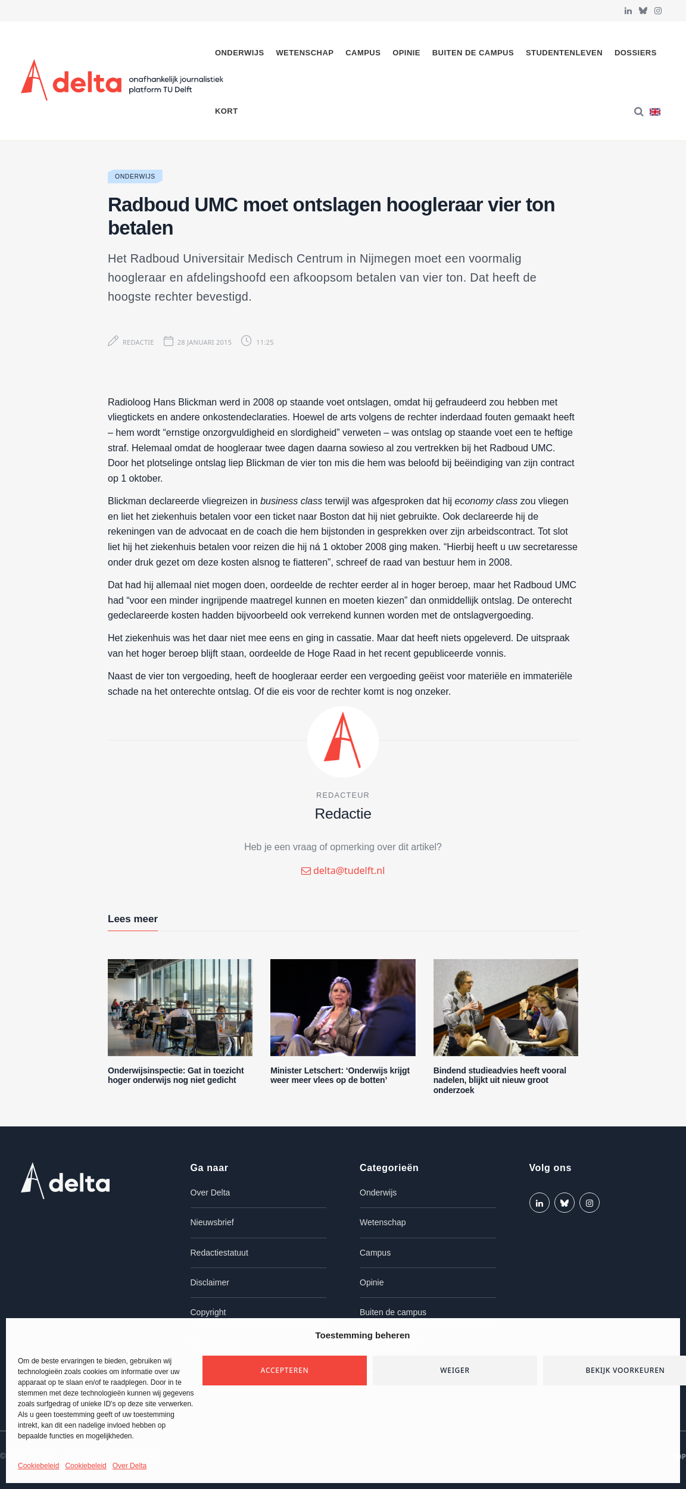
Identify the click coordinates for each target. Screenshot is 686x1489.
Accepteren (285, 1370)
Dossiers (636, 52)
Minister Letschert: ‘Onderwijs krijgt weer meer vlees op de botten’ (340, 1075)
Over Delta (129, 1466)
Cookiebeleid (38, 1466)
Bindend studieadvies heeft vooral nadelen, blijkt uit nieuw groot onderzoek (500, 1080)
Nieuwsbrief (212, 1222)
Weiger (455, 1370)
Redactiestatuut (219, 1252)
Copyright (208, 1312)
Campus (363, 52)
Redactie (138, 342)
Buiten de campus (473, 52)
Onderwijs (239, 52)
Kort (226, 111)
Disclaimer (210, 1282)
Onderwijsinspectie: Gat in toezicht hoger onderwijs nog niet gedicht (176, 1075)
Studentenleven (564, 52)
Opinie (406, 52)
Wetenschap (304, 52)
